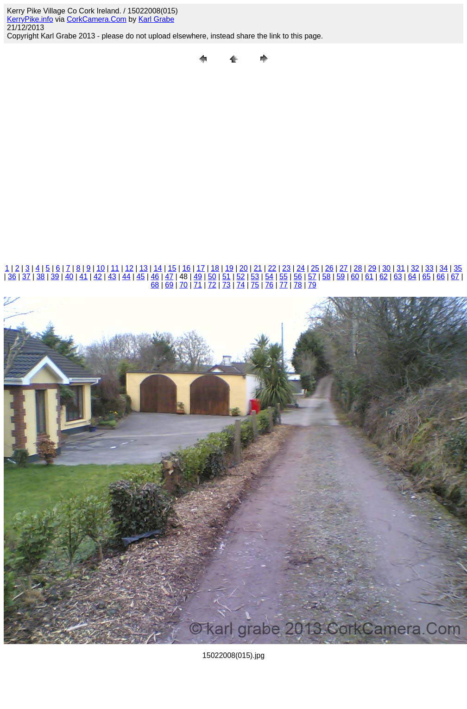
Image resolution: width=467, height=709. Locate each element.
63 (398, 277)
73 (226, 285)
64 (412, 277)
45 (141, 277)
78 (298, 285)
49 (198, 277)
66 (440, 277)
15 (172, 268)
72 (212, 285)
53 (255, 277)
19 (229, 268)
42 (98, 277)
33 (429, 268)
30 (386, 268)
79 (312, 285)
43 (112, 277)
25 (315, 268)
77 (283, 285)
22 (272, 268)
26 (329, 268)
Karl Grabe (156, 19)
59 (340, 277)
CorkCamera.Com (96, 19)
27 (344, 268)
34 (444, 268)
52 (241, 277)
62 (383, 277)
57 (312, 277)
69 (169, 285)
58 (326, 277)
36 (12, 277)
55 (283, 277)
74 (241, 285)
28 (358, 268)
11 (115, 268)
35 (458, 268)
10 (100, 268)
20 (244, 268)
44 (126, 277)
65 (426, 277)
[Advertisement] (95, 162)
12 (129, 268)
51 (226, 277)
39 (55, 277)
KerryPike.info (30, 19)
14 (158, 268)
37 (26, 277)
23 (286, 268)
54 (269, 277)
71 (198, 285)
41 (83, 277)
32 (415, 268)
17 (200, 268)
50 (212, 277)
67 (455, 277)
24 (301, 268)
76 (269, 285)
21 (258, 268)
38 (41, 277)
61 (369, 277)
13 (143, 268)
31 (401, 268)
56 (298, 277)
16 (186, 268)
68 (155, 285)
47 (169, 277)
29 (372, 268)
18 (215, 268)
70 (183, 285)
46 (155, 277)
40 (69, 277)
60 (355, 277)
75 (255, 285)
